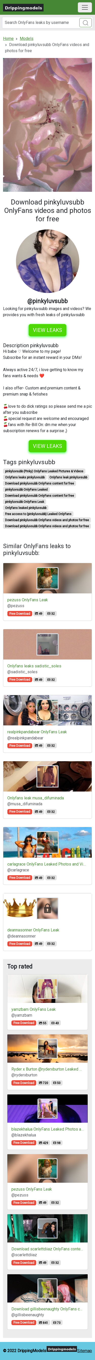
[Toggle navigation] (85, 7)
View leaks (47, 330)
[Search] (47, 22)
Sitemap (84, 1350)
